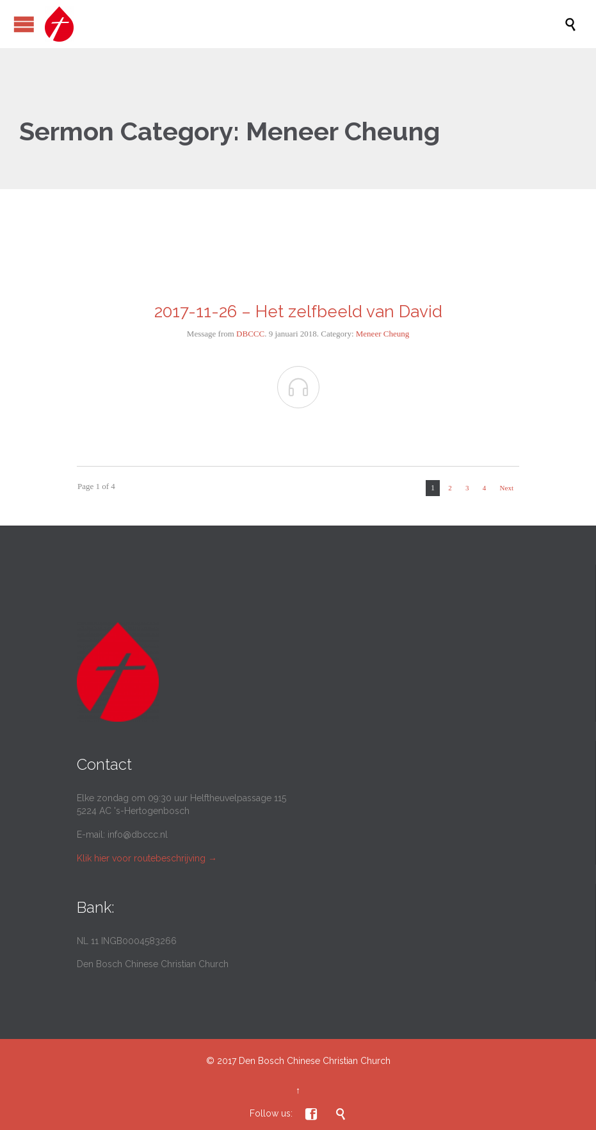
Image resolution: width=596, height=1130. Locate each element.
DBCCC (250, 333)
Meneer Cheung (382, 333)
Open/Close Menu (24, 24)
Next (506, 488)
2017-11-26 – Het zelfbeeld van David (298, 311)
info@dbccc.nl (138, 834)
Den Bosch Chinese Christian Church (315, 1061)
